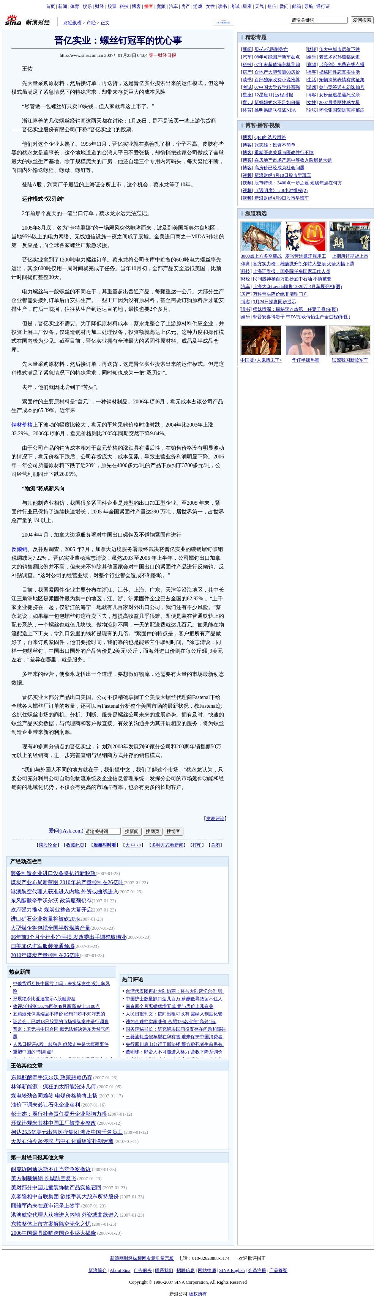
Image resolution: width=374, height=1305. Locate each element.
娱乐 (87, 6)
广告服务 (143, 1270)
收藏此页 (75, 845)
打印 (197, 845)
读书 (222, 6)
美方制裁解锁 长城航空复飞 (43, 1178)
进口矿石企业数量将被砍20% (45, 919)
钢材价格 (22, 425)
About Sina (120, 1270)
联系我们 (164, 1270)
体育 (74, 6)
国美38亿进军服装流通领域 (42, 946)
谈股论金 (48, 845)
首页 (50, 6)
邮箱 (296, 6)
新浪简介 (97, 1270)
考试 (235, 6)
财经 (99, 6)
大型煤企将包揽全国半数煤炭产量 (50, 928)
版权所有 (198, 1294)
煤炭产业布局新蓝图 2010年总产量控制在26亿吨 (67, 882)
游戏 (197, 6)
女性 (210, 6)
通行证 (323, 6)
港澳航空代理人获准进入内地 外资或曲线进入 (64, 891)
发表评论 (215, 818)
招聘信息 (186, 1270)
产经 (91, 22)
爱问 (284, 6)
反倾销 (19, 549)
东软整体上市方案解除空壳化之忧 (51, 1224)
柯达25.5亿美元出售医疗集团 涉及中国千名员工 (67, 1132)
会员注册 (257, 1270)
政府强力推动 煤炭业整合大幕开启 (51, 910)
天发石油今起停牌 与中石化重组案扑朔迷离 (62, 1141)
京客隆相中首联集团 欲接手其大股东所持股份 (65, 1197)
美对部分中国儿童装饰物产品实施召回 (56, 1187)
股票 (112, 6)
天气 (259, 6)
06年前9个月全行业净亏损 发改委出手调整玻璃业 (68, 937)
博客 (136, 6)
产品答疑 (278, 1270)
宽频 (161, 6)
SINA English (232, 1270)
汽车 (173, 6)
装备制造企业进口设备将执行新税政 (53, 873)
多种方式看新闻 (167, 845)
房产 (185, 6)
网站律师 (207, 1270)
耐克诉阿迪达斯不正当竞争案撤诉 (51, 1169)
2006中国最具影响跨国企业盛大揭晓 (53, 1233)
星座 (247, 6)
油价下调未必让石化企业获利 (45, 1105)
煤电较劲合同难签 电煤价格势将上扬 (54, 1096)
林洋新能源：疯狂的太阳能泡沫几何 (53, 1086)
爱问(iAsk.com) (66, 831)
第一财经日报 (162, 55)
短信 (271, 6)
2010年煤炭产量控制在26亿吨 (45, 955)
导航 (308, 6)
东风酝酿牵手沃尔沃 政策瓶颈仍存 (51, 901)
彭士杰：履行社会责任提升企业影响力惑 (59, 1114)
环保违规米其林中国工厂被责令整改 (53, 1123)
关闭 (215, 845)
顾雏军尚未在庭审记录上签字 (45, 1206)
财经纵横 (72, 22)
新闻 (62, 6)
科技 (124, 6)
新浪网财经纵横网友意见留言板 (142, 1258)
